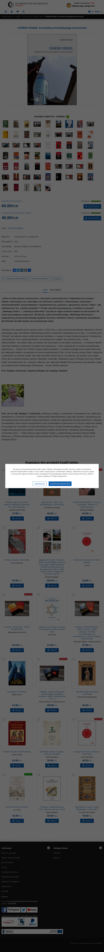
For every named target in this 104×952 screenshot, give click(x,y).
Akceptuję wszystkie (60, 484)
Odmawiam (39, 484)
